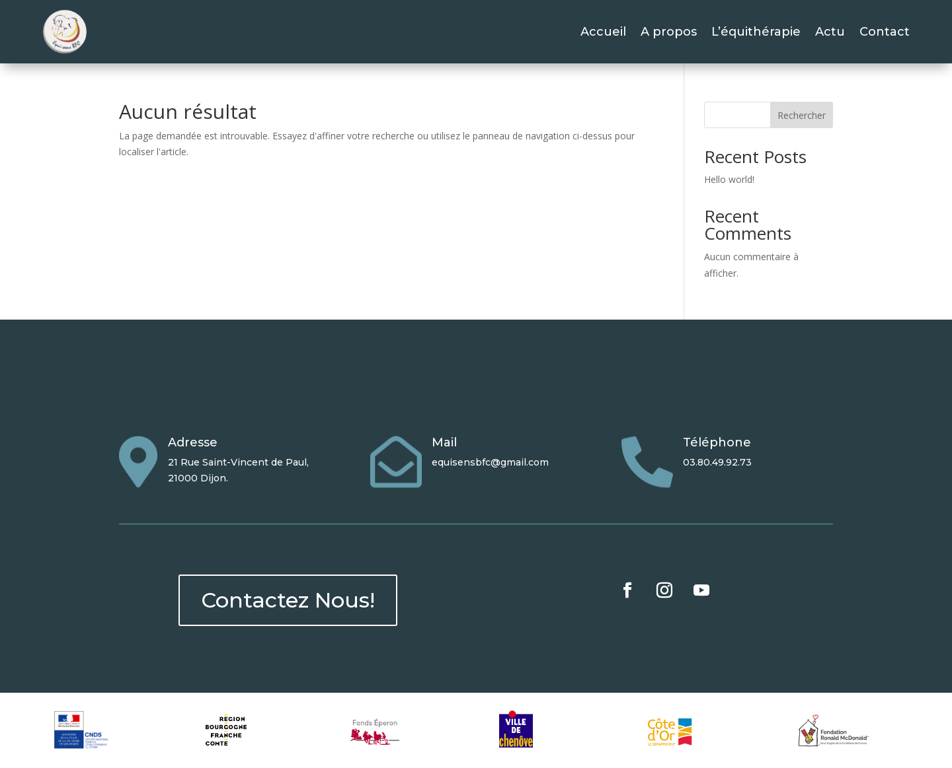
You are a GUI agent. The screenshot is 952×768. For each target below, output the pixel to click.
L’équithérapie (756, 31)
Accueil (603, 31)
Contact (884, 31)
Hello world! (729, 179)
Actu (830, 31)
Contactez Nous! (288, 600)
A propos (669, 31)
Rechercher (801, 115)
